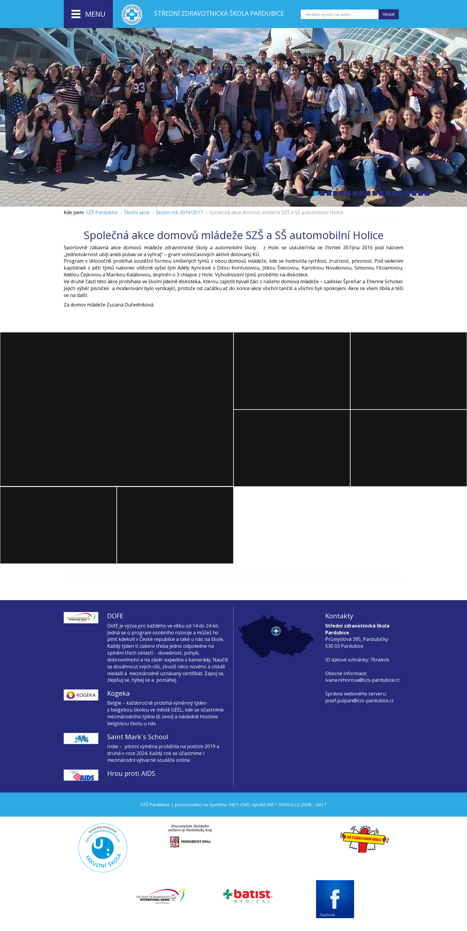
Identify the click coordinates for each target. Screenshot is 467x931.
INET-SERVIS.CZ (283, 804)
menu (88, 14)
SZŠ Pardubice (102, 212)
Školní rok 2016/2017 (179, 212)
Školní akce (136, 212)
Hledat (388, 14)
